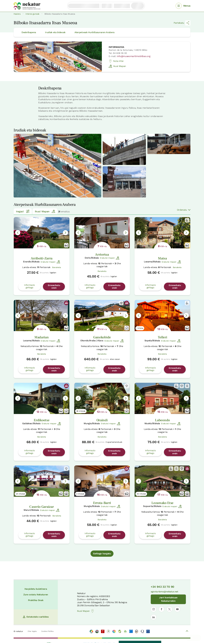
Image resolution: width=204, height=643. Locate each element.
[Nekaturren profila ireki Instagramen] (153, 609)
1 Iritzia (140, 328)
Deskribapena (29, 32)
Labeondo (162, 420)
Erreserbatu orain (54, 286)
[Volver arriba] (187, 631)
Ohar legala (32, 631)
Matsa (162, 258)
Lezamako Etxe (162, 503)
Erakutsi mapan (50, 262)
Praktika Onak (35, 600)
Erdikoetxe (41, 420)
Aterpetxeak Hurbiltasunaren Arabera (94, 32)
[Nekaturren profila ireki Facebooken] (161, 609)
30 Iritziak (141, 494)
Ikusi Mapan (117, 66)
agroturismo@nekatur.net (164, 591)
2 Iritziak (80, 494)
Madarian (41, 337)
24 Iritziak (20, 494)
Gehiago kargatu (102, 553)
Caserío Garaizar (41, 507)
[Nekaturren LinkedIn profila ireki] (153, 617)
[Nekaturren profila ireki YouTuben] (177, 609)
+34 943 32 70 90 (162, 586)
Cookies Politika (47, 631)
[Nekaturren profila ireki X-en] (169, 609)
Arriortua (102, 254)
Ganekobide (102, 337)
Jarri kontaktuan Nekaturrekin (168, 599)
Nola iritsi (116, 61)
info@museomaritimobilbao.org (133, 56)
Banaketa (56, 267)
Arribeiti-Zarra (41, 258)
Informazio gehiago (29, 286)
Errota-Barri (102, 503)
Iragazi (22, 211)
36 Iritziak (80, 411)
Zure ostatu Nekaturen (35, 594)
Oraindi (102, 420)
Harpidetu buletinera (36, 589)
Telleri (162, 337)
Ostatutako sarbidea (36, 616)
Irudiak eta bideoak (55, 32)
